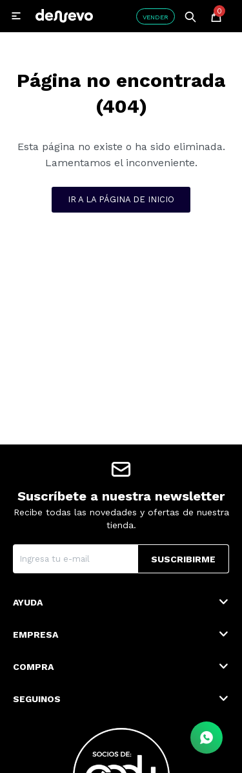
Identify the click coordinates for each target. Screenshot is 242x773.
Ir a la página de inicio (121, 199)
